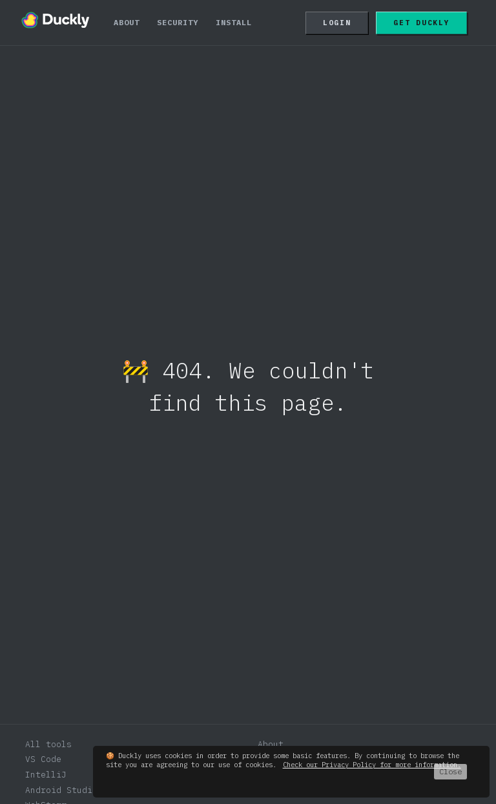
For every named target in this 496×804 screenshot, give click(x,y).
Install (234, 22)
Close (450, 771)
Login (337, 22)
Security (177, 22)
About (127, 22)
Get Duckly (421, 22)
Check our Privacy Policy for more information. (372, 764)
